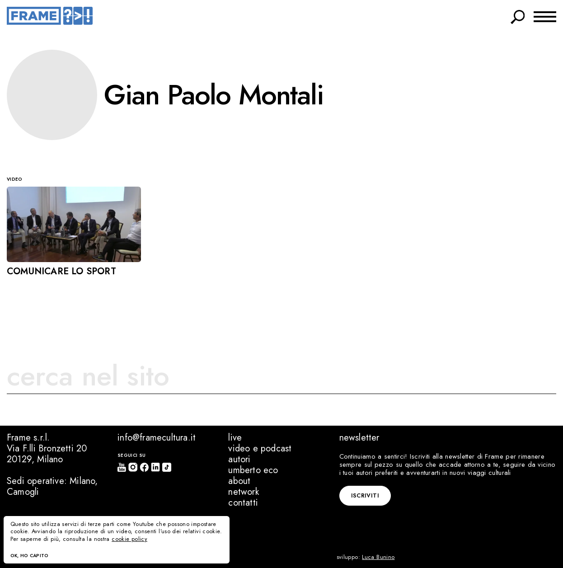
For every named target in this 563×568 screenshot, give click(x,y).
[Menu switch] (545, 15)
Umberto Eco (253, 470)
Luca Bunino (378, 557)
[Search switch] (518, 15)
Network (243, 491)
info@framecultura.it (156, 437)
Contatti (243, 502)
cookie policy (129, 539)
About (239, 481)
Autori (239, 459)
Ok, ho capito (29, 556)
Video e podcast (259, 448)
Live (235, 437)
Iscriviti (365, 496)
